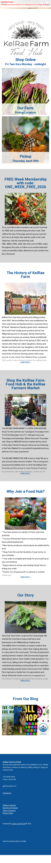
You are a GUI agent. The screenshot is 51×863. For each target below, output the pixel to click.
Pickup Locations (9, 805)
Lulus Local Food (18, 824)
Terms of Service (9, 811)
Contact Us (7, 793)
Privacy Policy (8, 813)
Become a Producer (10, 808)
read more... (25, 362)
